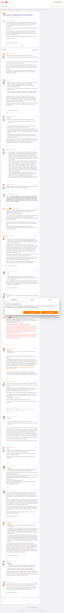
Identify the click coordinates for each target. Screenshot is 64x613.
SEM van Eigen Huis (10, 194)
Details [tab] (32, 299)
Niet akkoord (32, 312)
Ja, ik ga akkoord (49, 312)
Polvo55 (7, 466)
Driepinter (8, 116)
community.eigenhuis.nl (58, 2)
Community (3, 9)
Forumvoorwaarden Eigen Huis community (27, 610)
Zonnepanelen (19, 9)
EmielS (7, 271)
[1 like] (11, 43)
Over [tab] (50, 299)
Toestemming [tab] (14, 299)
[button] (54, 6)
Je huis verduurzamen (10, 9)
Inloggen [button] (61, 6)
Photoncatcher (9, 522)
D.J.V (7, 20)
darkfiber (8, 381)
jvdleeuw (8, 79)
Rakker (7, 53)
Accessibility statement (40, 610)
